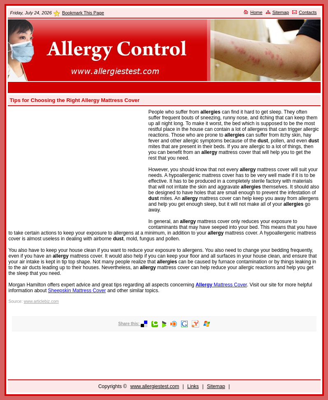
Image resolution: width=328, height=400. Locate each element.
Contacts (307, 12)
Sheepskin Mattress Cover (77, 290)
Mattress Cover (221, 285)
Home (256, 12)
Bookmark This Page (83, 12)
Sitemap (280, 12)
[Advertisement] (164, 87)
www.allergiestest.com (154, 386)
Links (193, 386)
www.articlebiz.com (41, 301)
